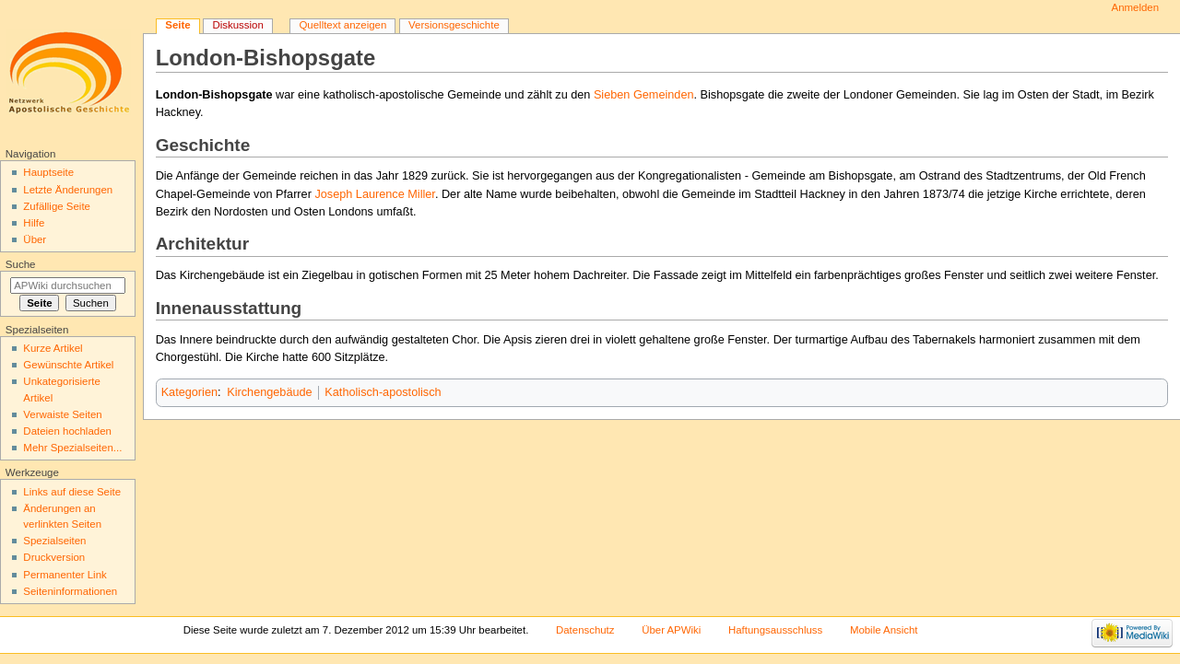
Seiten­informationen (70, 591)
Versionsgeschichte (454, 24)
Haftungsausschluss (775, 629)
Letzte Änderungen (67, 189)
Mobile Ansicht (884, 629)
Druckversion (54, 557)
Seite (177, 24)
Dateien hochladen (67, 431)
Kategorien (189, 392)
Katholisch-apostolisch (382, 392)
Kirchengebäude (269, 392)
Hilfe (33, 222)
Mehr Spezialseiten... (72, 447)
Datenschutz (585, 629)
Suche (21, 264)
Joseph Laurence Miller (374, 194)
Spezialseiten (54, 540)
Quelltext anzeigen (342, 24)
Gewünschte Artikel (68, 364)
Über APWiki (671, 629)
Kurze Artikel (52, 348)
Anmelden (1136, 7)
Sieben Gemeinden (644, 94)
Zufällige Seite (56, 206)
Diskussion (237, 24)
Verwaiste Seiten (62, 414)
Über (34, 239)
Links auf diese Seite (72, 491)
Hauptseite (48, 172)
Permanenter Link (64, 574)
